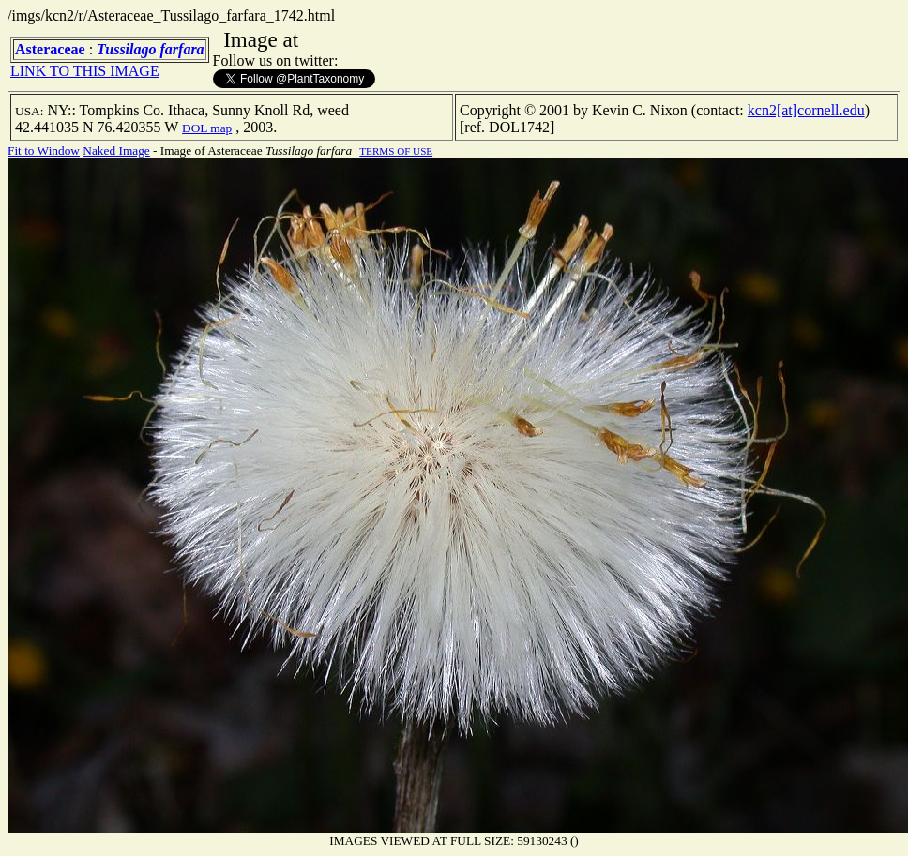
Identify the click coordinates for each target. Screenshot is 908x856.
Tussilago (126, 49)
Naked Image (116, 150)
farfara (182, 49)
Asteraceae (50, 49)
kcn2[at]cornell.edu (806, 110)
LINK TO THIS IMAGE (84, 71)
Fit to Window (44, 150)
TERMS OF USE (395, 151)
